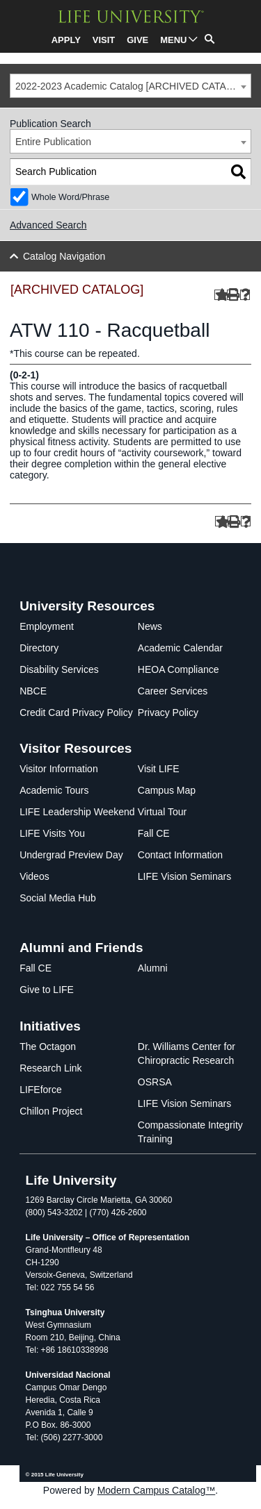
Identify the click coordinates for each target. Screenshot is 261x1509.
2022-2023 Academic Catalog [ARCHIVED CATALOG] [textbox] (132, 86)
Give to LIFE (46, 989)
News (150, 626)
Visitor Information (58, 768)
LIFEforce (40, 1089)
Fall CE (154, 833)
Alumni (153, 968)
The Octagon (47, 1046)
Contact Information (180, 854)
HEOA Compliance (178, 669)
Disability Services (59, 669)
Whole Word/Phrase (70, 197)
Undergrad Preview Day (71, 854)
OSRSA (155, 1081)
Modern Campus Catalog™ (156, 1490)
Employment (46, 626)
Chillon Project (50, 1111)
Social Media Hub (57, 897)
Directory (38, 647)
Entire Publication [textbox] (53, 141)
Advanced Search (48, 225)
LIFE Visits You (52, 833)
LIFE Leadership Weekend (77, 811)
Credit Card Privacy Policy (76, 712)
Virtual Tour (162, 811)
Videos (34, 876)
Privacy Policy (168, 712)
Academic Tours (53, 790)
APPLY (66, 40)
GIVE (137, 40)
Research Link (50, 1068)
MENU (173, 40)
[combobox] (130, 86)
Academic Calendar (180, 647)
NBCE (33, 691)
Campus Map (167, 790)
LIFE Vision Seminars (184, 876)
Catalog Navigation (64, 256)
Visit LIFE (159, 768)
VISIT (104, 40)
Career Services (172, 691)
